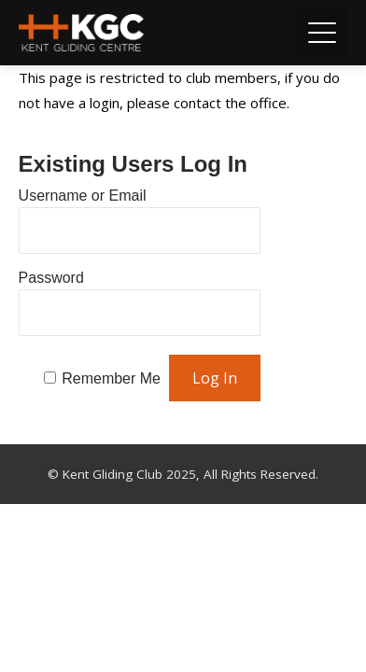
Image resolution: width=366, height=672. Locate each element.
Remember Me (111, 378)
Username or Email (83, 195)
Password (51, 278)
